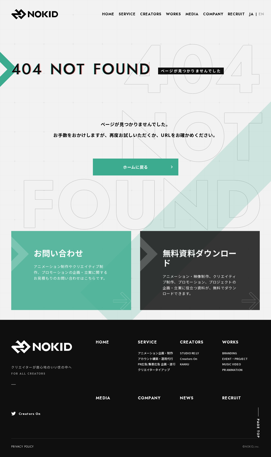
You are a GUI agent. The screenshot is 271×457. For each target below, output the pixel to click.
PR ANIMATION (232, 370)
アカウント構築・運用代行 (155, 359)
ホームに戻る (135, 167)
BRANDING (229, 353)
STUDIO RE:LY (189, 353)
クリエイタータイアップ (154, 370)
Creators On (188, 359)
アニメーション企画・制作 (155, 353)
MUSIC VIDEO (231, 364)
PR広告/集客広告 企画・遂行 (156, 364)
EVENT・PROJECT (235, 359)
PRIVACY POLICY (22, 447)
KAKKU (184, 364)
